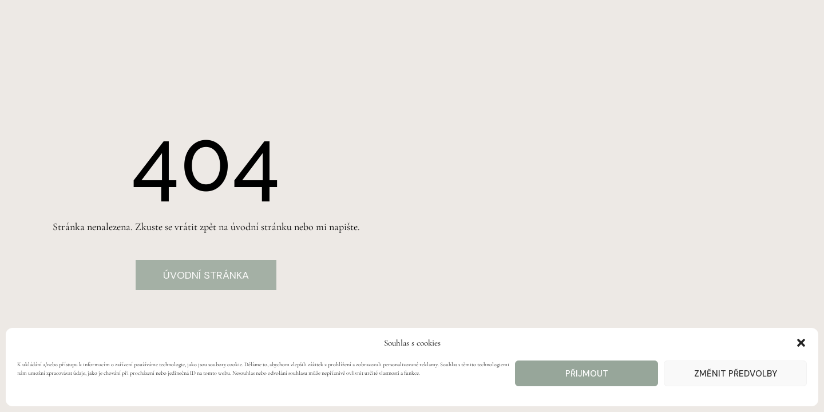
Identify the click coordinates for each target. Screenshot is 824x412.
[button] (801, 342)
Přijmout (586, 373)
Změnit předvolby (735, 373)
